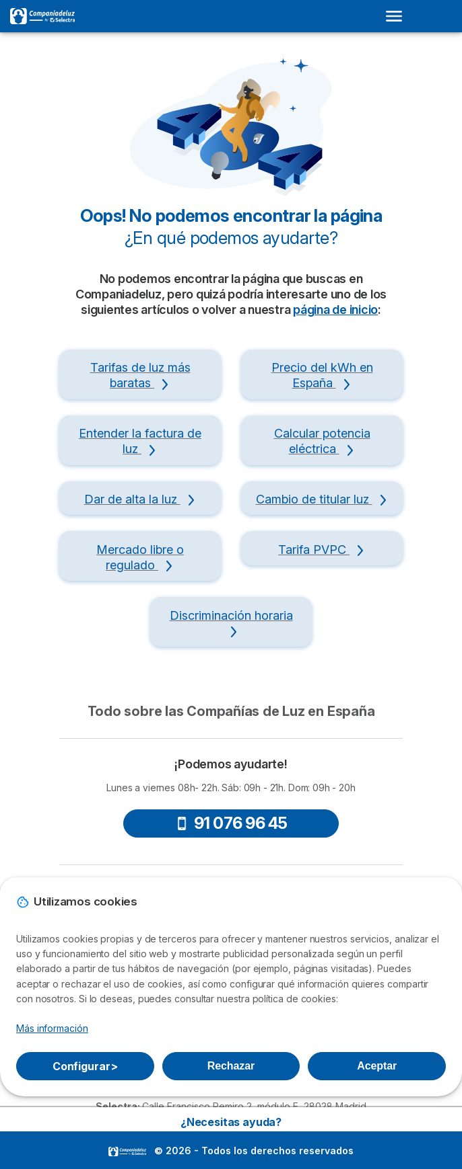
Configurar (85, 1066)
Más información (52, 1028)
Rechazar (231, 1066)
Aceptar (377, 1066)
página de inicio (335, 310)
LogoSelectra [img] (127, 1151)
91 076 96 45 (231, 823)
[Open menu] (398, 16)
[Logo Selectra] (42, 16)
